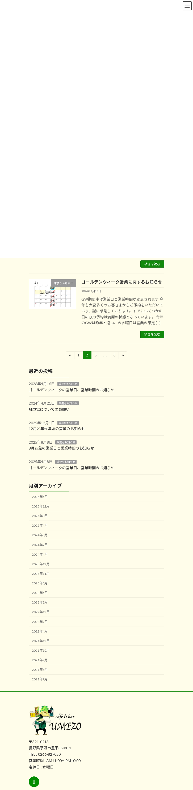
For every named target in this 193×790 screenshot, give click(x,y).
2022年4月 (40, 631)
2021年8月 (40, 670)
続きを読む (152, 264)
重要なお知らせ (68, 383)
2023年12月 (40, 564)
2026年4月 (40, 496)
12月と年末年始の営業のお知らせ (57, 428)
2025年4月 (40, 525)
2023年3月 (40, 602)
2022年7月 (40, 621)
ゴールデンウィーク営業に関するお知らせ (121, 281)
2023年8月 (40, 583)
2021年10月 (40, 650)
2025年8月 (40, 516)
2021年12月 (40, 641)
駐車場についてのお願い (49, 409)
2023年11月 (40, 573)
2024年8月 (40, 535)
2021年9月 (40, 660)
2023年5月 (40, 593)
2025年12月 (40, 506)
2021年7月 (40, 679)
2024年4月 (40, 554)
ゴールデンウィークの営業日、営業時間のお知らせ (71, 389)
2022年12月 (40, 612)
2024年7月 (40, 545)
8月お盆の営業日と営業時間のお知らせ (61, 448)
